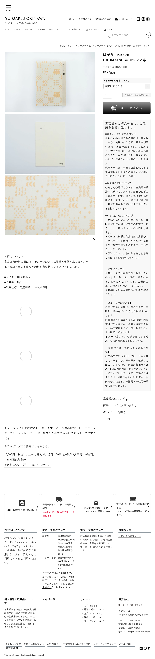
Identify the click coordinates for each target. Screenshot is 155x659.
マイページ (115, 30)
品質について (130, 291)
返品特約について (114, 399)
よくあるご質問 (13, 644)
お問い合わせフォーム (129, 537)
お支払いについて (14, 530)
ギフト (8, 29)
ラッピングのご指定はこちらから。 (29, 447)
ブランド (69, 46)
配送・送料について (54, 530)
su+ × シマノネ (95, 46)
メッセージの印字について (117, 81)
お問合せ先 (124, 530)
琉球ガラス (40, 29)
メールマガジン (14, 648)
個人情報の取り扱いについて (19, 602)
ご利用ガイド (91, 606)
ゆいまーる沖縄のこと (80, 19)
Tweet (106, 419)
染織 (70, 29)
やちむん (23, 29)
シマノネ (81, 46)
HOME (59, 46)
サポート (85, 600)
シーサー (57, 29)
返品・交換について (92, 530)
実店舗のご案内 (104, 19)
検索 (147, 36)
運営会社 (123, 600)
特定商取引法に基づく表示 (79, 644)
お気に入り (99, 30)
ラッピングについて (94, 622)
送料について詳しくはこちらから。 (29, 465)
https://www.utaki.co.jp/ (139, 632)
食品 (80, 29)
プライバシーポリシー (107, 644)
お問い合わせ (124, 19)
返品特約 (98, 547)
